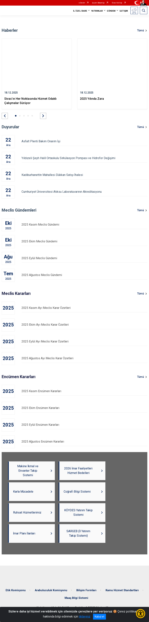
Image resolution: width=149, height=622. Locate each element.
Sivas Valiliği (117, 3)
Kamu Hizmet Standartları (122, 590)
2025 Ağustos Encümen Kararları (84, 441)
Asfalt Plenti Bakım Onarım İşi (84, 141)
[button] (5, 116)
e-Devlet (82, 3)
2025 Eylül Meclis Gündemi (84, 258)
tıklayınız (84, 616)
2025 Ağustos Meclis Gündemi (84, 275)
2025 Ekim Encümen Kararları (84, 408)
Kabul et (99, 616)
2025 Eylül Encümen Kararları (84, 424)
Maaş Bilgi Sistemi (76, 598)
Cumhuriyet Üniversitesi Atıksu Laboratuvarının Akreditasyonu (84, 191)
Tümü (140, 30)
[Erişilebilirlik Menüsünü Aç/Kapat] (140, 613)
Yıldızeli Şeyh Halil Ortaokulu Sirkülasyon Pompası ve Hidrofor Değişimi (84, 158)
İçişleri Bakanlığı (98, 3)
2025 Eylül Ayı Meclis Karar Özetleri (84, 341)
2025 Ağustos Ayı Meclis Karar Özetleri (84, 358)
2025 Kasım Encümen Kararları (84, 391)
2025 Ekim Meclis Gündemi (84, 241)
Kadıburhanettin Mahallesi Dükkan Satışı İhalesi (84, 175)
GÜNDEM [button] (111, 11)
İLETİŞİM (124, 11)
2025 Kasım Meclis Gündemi (84, 224)
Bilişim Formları (86, 590)
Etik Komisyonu (16, 590)
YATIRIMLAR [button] (97, 11)
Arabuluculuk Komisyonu (51, 590)
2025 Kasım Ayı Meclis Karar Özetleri (84, 308)
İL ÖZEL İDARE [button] (80, 11)
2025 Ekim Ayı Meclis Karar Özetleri (84, 324)
